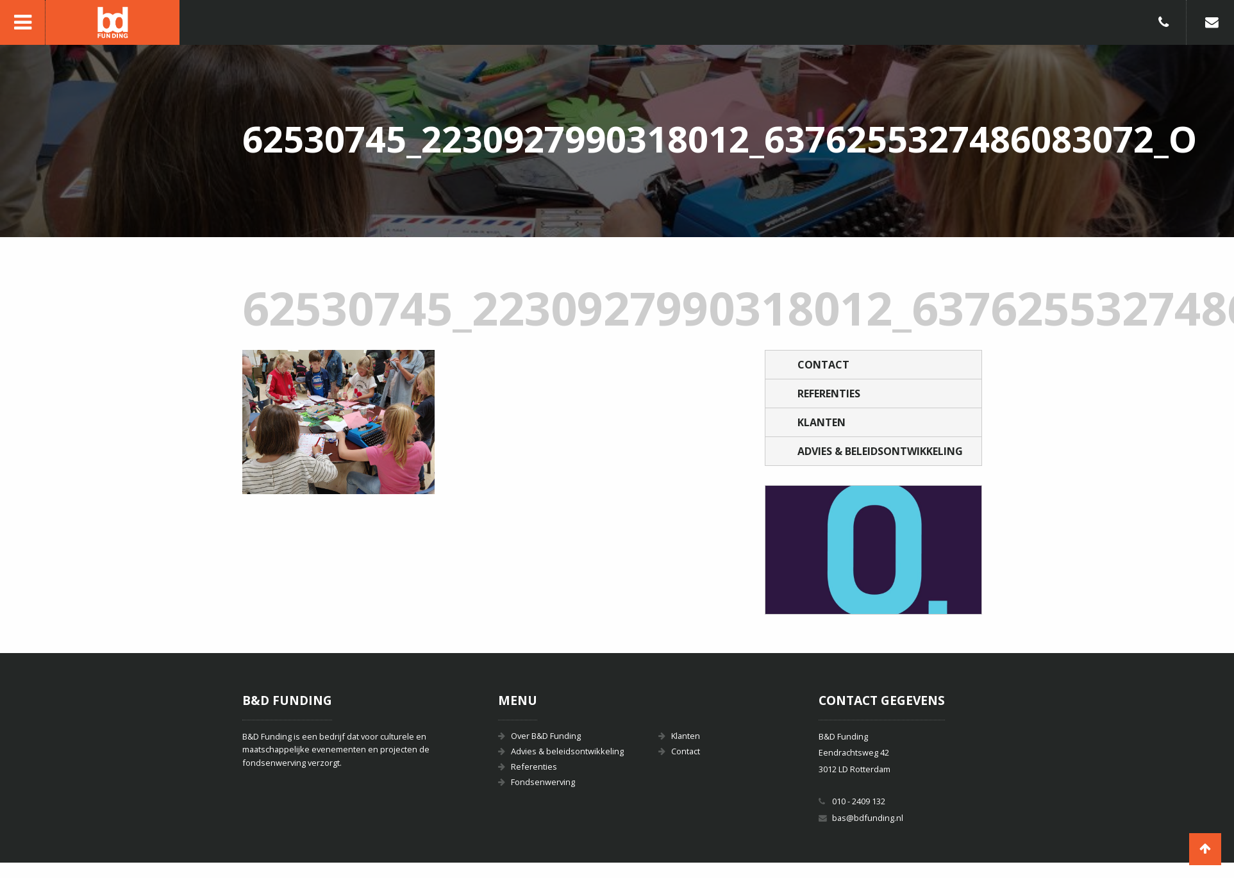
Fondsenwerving (543, 782)
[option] (873, 550)
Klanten (821, 422)
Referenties (828, 393)
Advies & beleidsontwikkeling (880, 451)
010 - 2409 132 (858, 801)
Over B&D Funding (546, 735)
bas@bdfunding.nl (867, 818)
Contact (823, 365)
